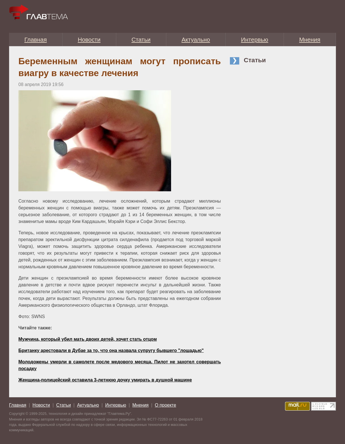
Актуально (196, 39)
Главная (35, 39)
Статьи (140, 39)
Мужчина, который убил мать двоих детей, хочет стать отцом (87, 339)
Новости (89, 39)
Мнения (309, 39)
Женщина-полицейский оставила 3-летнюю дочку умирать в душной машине (105, 379)
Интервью (254, 39)
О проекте (165, 405)
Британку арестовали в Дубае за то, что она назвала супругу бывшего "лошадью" (111, 350)
